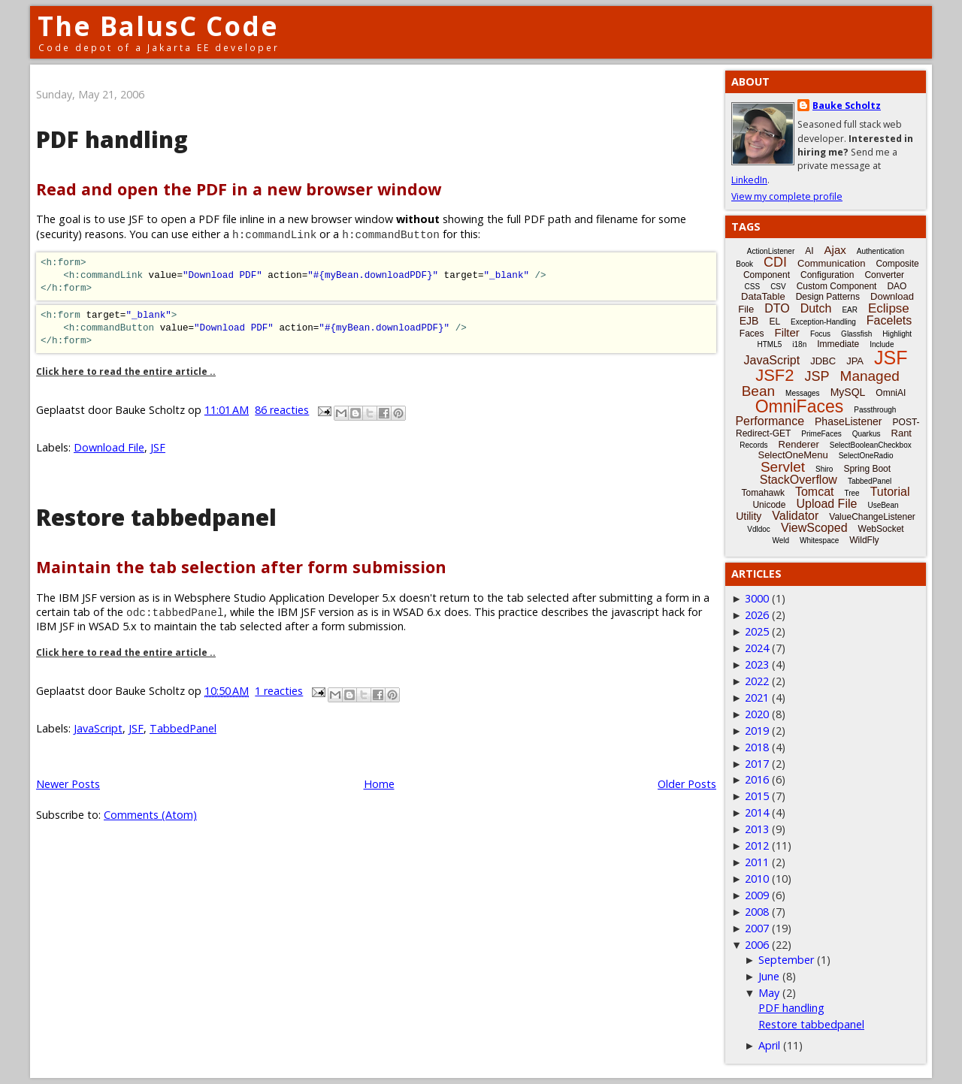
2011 (757, 862)
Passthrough (875, 410)
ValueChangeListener (872, 517)
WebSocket (881, 529)
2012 (757, 845)
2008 (757, 911)
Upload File (826, 503)
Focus (820, 334)
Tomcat (814, 491)
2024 (757, 648)
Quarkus (866, 434)
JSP (817, 376)
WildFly (864, 540)
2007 (757, 928)
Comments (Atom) (150, 815)
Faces (752, 333)
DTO (776, 308)
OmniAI (891, 393)
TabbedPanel (183, 728)
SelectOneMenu (792, 454)
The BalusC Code (158, 26)
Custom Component (837, 286)
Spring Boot (867, 468)
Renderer (799, 444)
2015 (757, 796)
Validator (795, 515)
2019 (757, 730)
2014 (757, 812)
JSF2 (774, 375)
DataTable (763, 296)
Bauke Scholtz (846, 105)
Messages (802, 393)
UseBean (882, 505)
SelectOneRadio (866, 455)
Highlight (897, 334)
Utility (748, 516)
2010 (757, 878)
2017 (757, 763)
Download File (109, 447)
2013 (757, 829)
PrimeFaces (821, 434)
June (768, 976)
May (768, 993)
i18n (799, 344)
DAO (896, 286)
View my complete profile (787, 196)
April (769, 1045)
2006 (757, 945)
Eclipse (888, 308)
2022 (757, 681)
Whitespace (819, 540)
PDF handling (112, 139)
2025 (757, 631)
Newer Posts (68, 784)
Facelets (889, 320)
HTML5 (770, 344)
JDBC (823, 361)
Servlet (783, 467)
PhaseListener (848, 421)
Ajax (835, 249)
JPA (855, 361)
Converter (884, 275)
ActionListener (770, 251)
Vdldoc (758, 529)
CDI (775, 262)
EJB (749, 321)
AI (809, 251)
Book (744, 264)
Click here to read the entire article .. (126, 371)
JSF (157, 447)
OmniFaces (799, 406)
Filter (787, 332)
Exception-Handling (823, 322)
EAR (850, 310)
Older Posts (687, 784)
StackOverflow (798, 479)
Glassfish (856, 334)
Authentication (880, 251)
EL (774, 321)
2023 (757, 664)
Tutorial (890, 491)
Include (882, 344)
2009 (757, 895)
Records (753, 445)
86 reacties (282, 410)
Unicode (768, 505)
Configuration (827, 275)
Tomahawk (763, 493)
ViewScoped (814, 527)
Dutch (816, 308)
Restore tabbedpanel (156, 517)
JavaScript (98, 728)
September (786, 960)
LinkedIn (749, 180)
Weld (780, 540)
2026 (757, 615)
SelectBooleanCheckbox (871, 445)
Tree (851, 493)
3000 (757, 598)
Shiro (824, 469)
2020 (757, 714)
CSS (753, 286)
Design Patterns (828, 296)
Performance (769, 421)
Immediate (838, 344)
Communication (831, 263)
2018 (757, 747)
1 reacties (279, 691)
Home (379, 784)
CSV (778, 286)
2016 (757, 779)
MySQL (848, 392)
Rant (901, 433)
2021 (757, 697)
